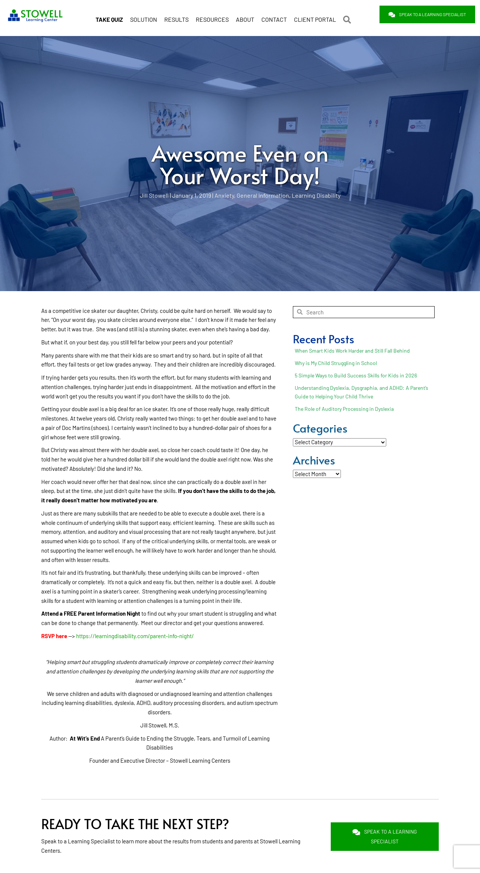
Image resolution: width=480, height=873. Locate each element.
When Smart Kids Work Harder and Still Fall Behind (352, 350)
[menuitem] (109, 16)
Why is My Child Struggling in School (336, 362)
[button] (348, 17)
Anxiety (224, 194)
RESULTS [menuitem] (176, 16)
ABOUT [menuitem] (245, 16)
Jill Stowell (154, 194)
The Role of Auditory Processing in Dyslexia (344, 408)
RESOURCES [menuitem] (212, 16)
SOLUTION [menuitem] (143, 16)
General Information (263, 194)
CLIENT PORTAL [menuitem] (315, 16)
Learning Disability (316, 194)
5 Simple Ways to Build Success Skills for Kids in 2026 (356, 374)
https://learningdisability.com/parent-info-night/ (135, 635)
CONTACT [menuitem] (274, 16)
